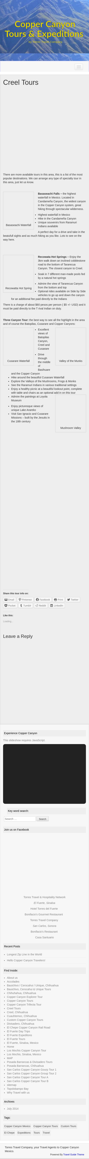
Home (10, 1046)
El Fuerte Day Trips (18, 1031)
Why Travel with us (18, 1092)
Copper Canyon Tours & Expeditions (44, 29)
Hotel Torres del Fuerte (44, 908)
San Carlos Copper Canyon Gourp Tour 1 (31, 1069)
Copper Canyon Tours (20, 1000)
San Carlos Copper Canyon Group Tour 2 (31, 1073)
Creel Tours (14, 1008)
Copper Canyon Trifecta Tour (24, 1004)
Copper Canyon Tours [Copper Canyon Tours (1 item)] (46, 1126)
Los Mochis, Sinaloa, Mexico (24, 1054)
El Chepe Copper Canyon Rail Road (28, 1027)
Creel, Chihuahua (17, 1012)
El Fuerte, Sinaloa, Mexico (22, 1042)
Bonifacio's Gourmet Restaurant (44, 914)
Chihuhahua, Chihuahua (21, 993)
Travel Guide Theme (73, 1154)
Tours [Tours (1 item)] (37, 1132)
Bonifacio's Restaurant (44, 931)
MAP (10, 1058)
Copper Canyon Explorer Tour (25, 996)
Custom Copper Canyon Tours (25, 1019)
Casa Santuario (44, 937)
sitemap (11, 1084)
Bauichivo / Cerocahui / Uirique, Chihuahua (33, 985)
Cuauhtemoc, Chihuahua (22, 1016)
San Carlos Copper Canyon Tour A (27, 1077)
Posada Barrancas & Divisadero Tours (29, 1062)
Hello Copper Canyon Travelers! (26, 960)
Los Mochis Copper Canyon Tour (26, 1050)
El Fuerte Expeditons (19, 1035)
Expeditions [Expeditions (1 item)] (24, 1132)
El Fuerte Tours (16, 1039)
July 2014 (12, 1108)
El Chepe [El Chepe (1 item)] (9, 1132)
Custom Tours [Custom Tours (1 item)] (68, 1126)
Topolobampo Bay (18, 1088)
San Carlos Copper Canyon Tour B (27, 1081)
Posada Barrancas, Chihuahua (25, 1065)
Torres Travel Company (44, 920)
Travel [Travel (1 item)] (46, 1132)
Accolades (13, 981)
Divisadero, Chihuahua (20, 1023)
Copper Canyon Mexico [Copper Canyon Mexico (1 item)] (17, 1126)
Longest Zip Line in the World (24, 954)
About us (12, 977)
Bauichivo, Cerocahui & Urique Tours (29, 989)
